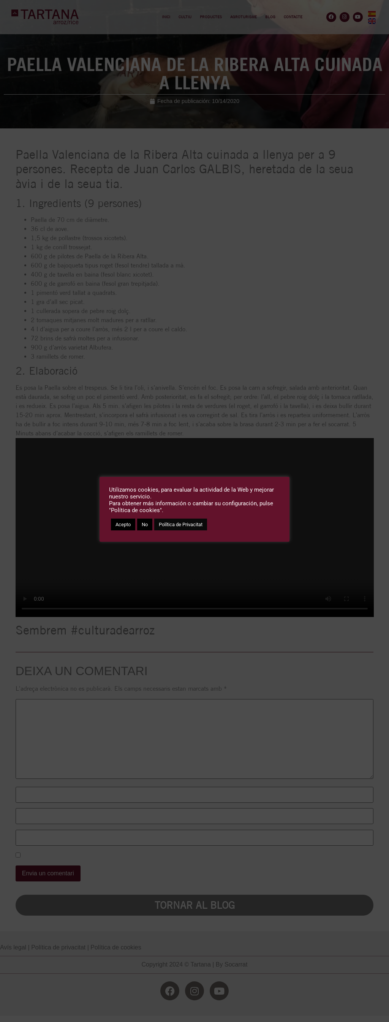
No (145, 524)
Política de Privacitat (180, 524)
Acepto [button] (123, 524)
